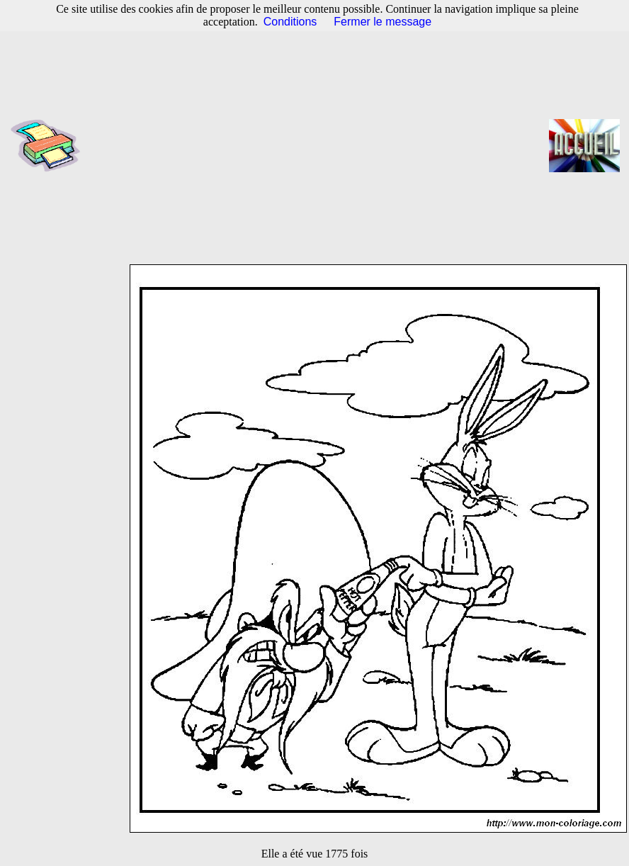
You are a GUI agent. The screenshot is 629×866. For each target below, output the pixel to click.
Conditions (290, 22)
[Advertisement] (319, 145)
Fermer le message (382, 22)
